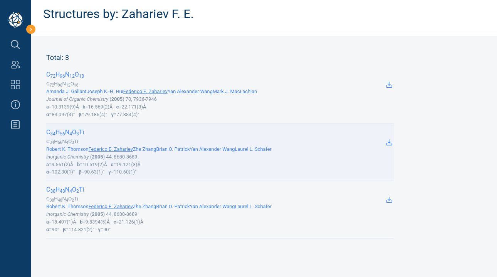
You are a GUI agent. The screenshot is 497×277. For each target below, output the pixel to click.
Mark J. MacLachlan (235, 91)
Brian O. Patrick (173, 149)
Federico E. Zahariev (145, 91)
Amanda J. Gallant (66, 91)
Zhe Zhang (144, 149)
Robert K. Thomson (67, 149)
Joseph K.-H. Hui (105, 91)
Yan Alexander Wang (190, 91)
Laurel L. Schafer (253, 149)
